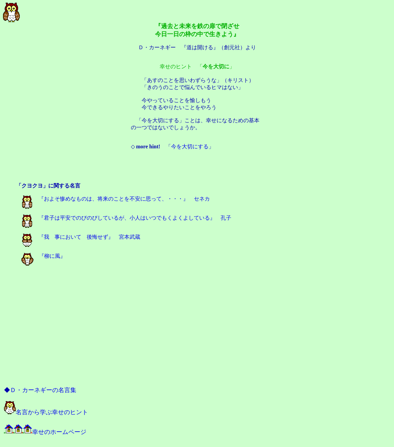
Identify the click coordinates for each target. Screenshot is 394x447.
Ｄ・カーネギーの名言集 (43, 390)
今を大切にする (190, 146)
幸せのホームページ (45, 432)
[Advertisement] (197, 167)
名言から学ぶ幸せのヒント (46, 412)
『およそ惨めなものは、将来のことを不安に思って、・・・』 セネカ (115, 199)
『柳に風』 (43, 256)
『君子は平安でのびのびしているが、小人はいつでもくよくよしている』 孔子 (126, 218)
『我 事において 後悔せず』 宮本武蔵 (80, 237)
